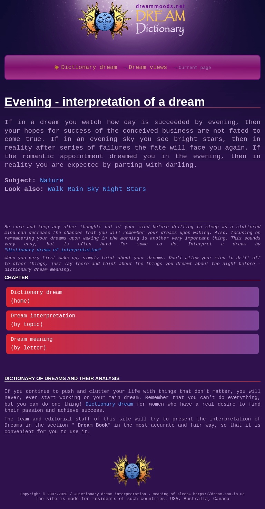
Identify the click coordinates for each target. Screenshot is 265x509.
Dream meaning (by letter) (32, 346)
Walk (55, 191)
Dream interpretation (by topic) (43, 323)
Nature (51, 183)
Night (112, 191)
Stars (136, 191)
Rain (75, 191)
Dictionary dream (109, 409)
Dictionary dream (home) (36, 299)
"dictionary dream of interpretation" (52, 253)
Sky (93, 191)
